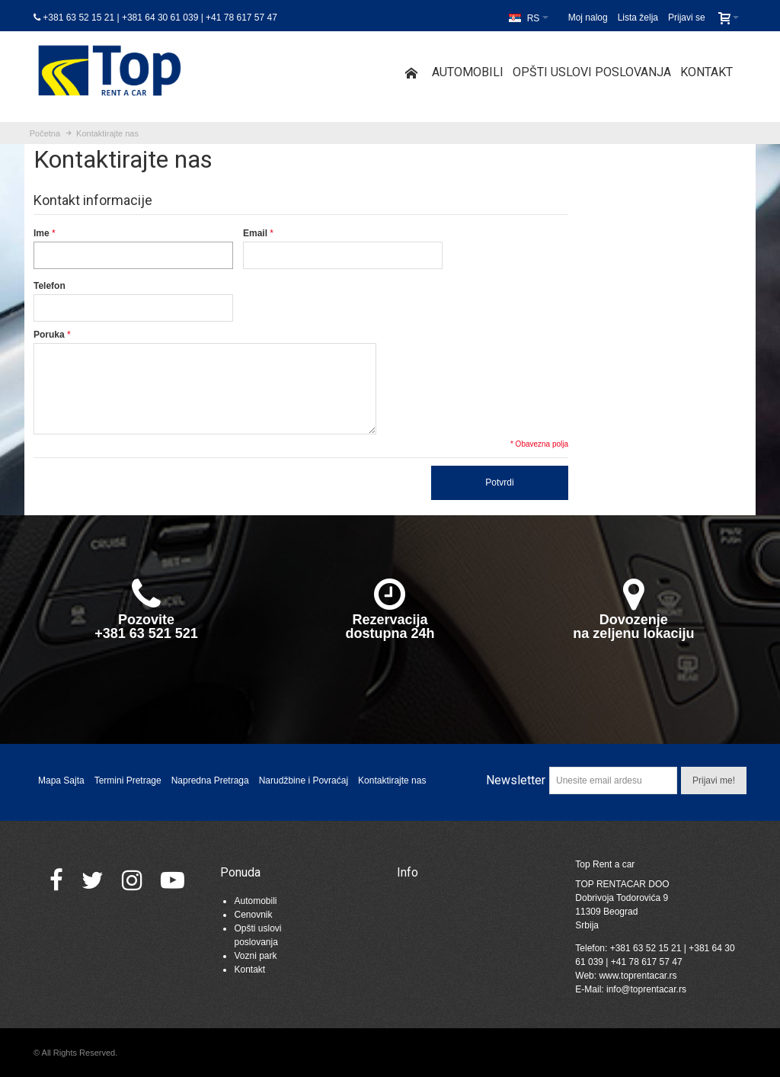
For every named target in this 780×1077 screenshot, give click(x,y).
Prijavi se (686, 17)
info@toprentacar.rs (646, 989)
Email (255, 233)
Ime (42, 233)
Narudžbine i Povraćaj (303, 780)
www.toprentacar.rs (637, 975)
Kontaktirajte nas (392, 780)
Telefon (50, 285)
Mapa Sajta (61, 780)
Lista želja (638, 17)
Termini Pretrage (127, 780)
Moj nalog (588, 17)
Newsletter (515, 780)
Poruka (49, 334)
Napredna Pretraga (210, 780)
